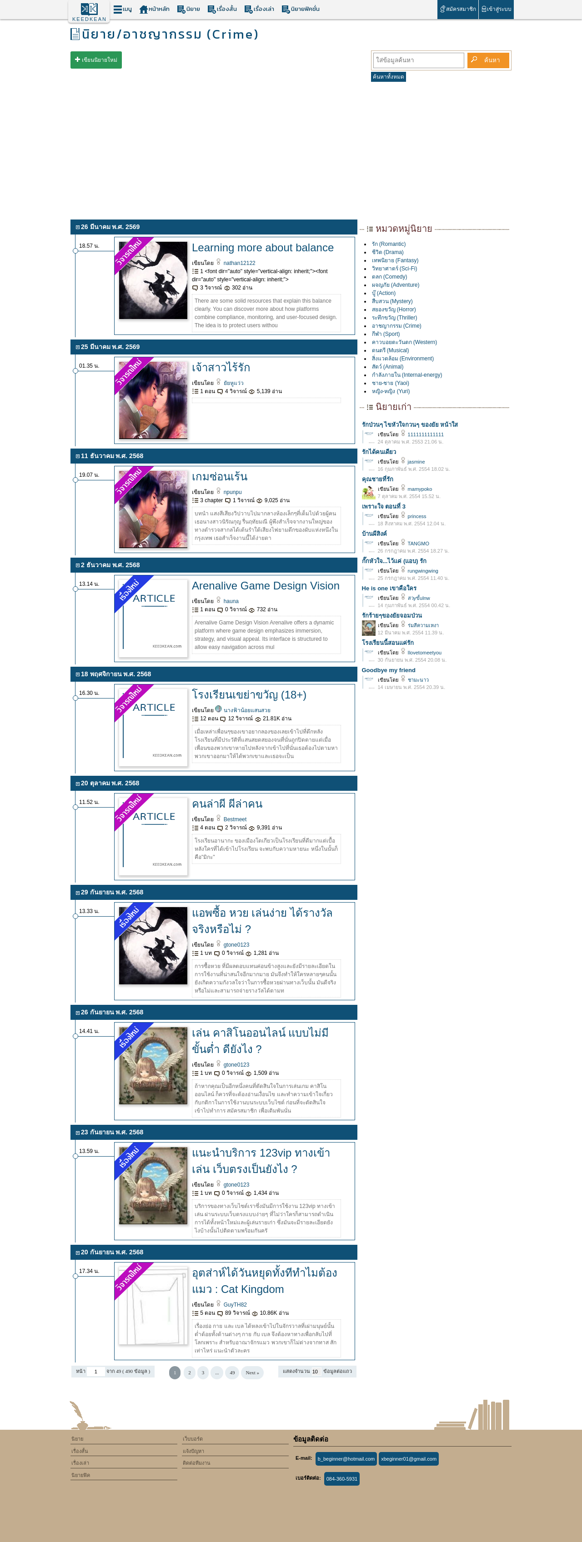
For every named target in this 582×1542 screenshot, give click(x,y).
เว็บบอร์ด (193, 1439)
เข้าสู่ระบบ (496, 9)
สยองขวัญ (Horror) (394, 309)
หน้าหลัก (154, 9)
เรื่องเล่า (259, 9)
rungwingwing (419, 571)
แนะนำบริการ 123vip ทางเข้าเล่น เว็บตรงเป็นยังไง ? (261, 1161)
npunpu (228, 492)
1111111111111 (422, 434)
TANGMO (415, 543)
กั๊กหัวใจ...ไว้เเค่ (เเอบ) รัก (394, 561)
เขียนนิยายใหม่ (99, 60)
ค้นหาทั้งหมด (388, 77)
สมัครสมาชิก (458, 9)
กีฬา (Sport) (386, 334)
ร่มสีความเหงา (419, 625)
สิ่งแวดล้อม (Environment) (403, 358)
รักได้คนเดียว (379, 452)
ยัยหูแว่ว (229, 383)
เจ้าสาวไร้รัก (221, 367)
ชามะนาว (414, 680)
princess (413, 516)
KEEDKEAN (89, 19)
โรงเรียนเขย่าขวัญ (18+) (249, 695)
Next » (252, 1372)
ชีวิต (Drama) (388, 252)
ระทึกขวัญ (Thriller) (394, 317)
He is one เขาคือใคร (389, 588)
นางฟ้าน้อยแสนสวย (242, 710)
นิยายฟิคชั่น (300, 9)
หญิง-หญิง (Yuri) (391, 391)
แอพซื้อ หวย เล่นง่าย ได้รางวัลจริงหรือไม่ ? (262, 921)
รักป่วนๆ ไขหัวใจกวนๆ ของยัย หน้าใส (410, 424)
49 (232, 1372)
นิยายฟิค (80, 1475)
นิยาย (188, 9)
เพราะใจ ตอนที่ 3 (384, 506)
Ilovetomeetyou (421, 652)
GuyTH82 (231, 1305)
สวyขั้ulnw (415, 598)
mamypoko (416, 489)
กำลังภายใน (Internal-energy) (407, 375)
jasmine (412, 461)
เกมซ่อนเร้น (219, 476)
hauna (227, 601)
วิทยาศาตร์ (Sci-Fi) (394, 268)
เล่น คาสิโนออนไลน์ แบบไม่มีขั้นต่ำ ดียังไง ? (260, 1041)
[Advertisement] (291, 149)
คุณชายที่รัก (377, 479)
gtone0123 (232, 945)
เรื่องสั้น (222, 9)
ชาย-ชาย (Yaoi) (390, 383)
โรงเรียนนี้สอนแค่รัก (388, 642)
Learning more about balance (263, 247)
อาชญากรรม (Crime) (396, 326)
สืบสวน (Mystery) (392, 301)
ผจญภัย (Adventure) (396, 285)
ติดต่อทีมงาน (197, 1463)
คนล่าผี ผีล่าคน (227, 804)
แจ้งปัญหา (193, 1451)
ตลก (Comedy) (389, 277)
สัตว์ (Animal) (388, 367)
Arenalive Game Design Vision (266, 585)
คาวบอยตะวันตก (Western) (404, 342)
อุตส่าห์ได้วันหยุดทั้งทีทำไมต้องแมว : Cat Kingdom (264, 1281)
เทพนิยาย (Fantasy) (395, 260)
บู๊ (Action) (384, 293)
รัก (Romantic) (389, 244)
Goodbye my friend (389, 670)
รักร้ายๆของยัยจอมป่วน (392, 615)
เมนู (122, 9)
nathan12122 (235, 263)
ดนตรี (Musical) (390, 350)
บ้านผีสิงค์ (374, 533)
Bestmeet (230, 819)
